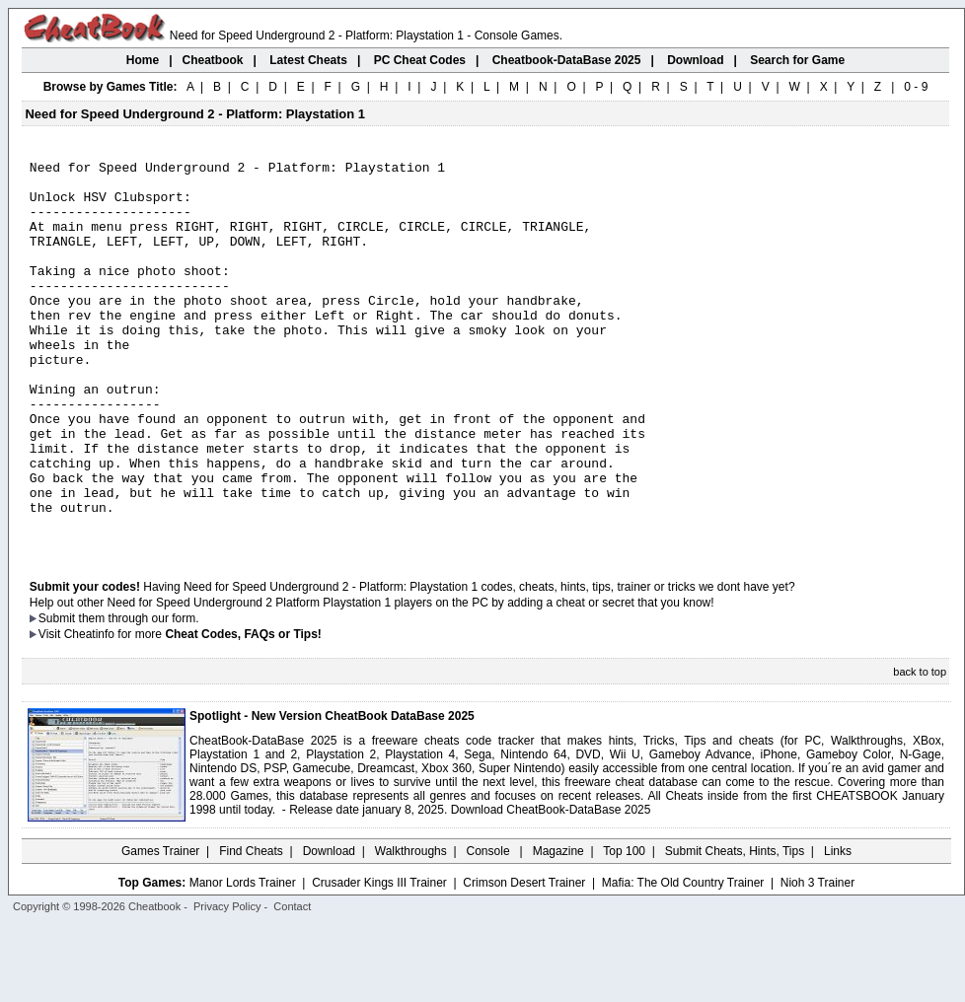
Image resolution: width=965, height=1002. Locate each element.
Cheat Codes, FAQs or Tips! (243, 711)
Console (490, 928)
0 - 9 (916, 87)
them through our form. (139, 695)
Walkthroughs (411, 928)
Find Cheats (251, 928)
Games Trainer (160, 928)
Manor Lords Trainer (242, 959)
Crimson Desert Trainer (524, 959)
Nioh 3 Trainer (817, 959)
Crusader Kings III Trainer (379, 959)
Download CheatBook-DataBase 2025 (551, 887)
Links (838, 928)
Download (329, 928)
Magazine (558, 928)
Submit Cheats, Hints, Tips (734, 928)
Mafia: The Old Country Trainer (683, 959)
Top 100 (624, 928)
